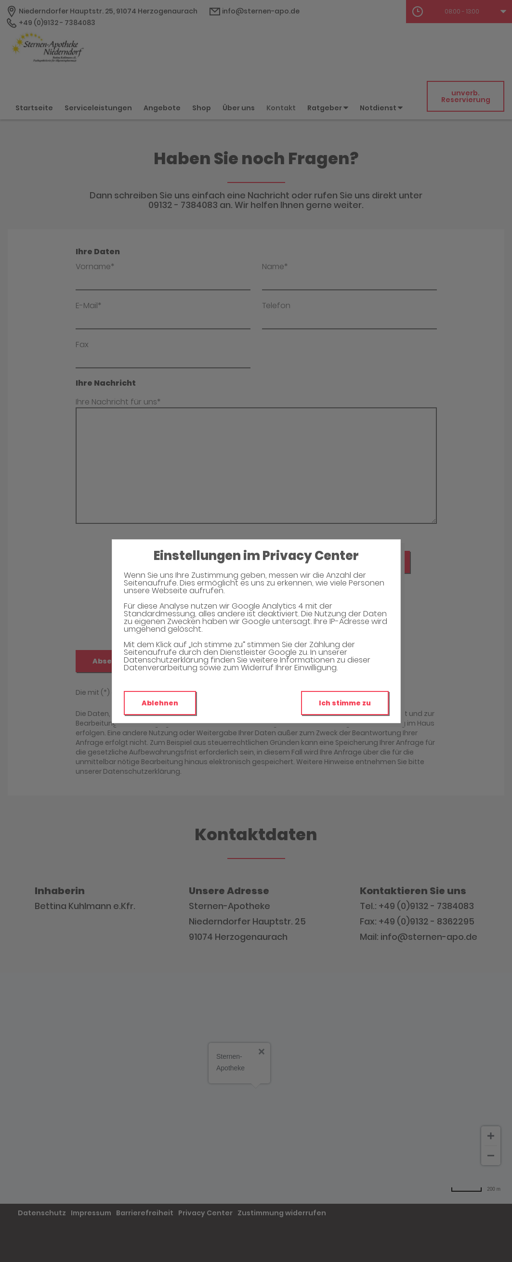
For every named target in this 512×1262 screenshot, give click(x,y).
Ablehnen (160, 703)
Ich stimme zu (345, 703)
